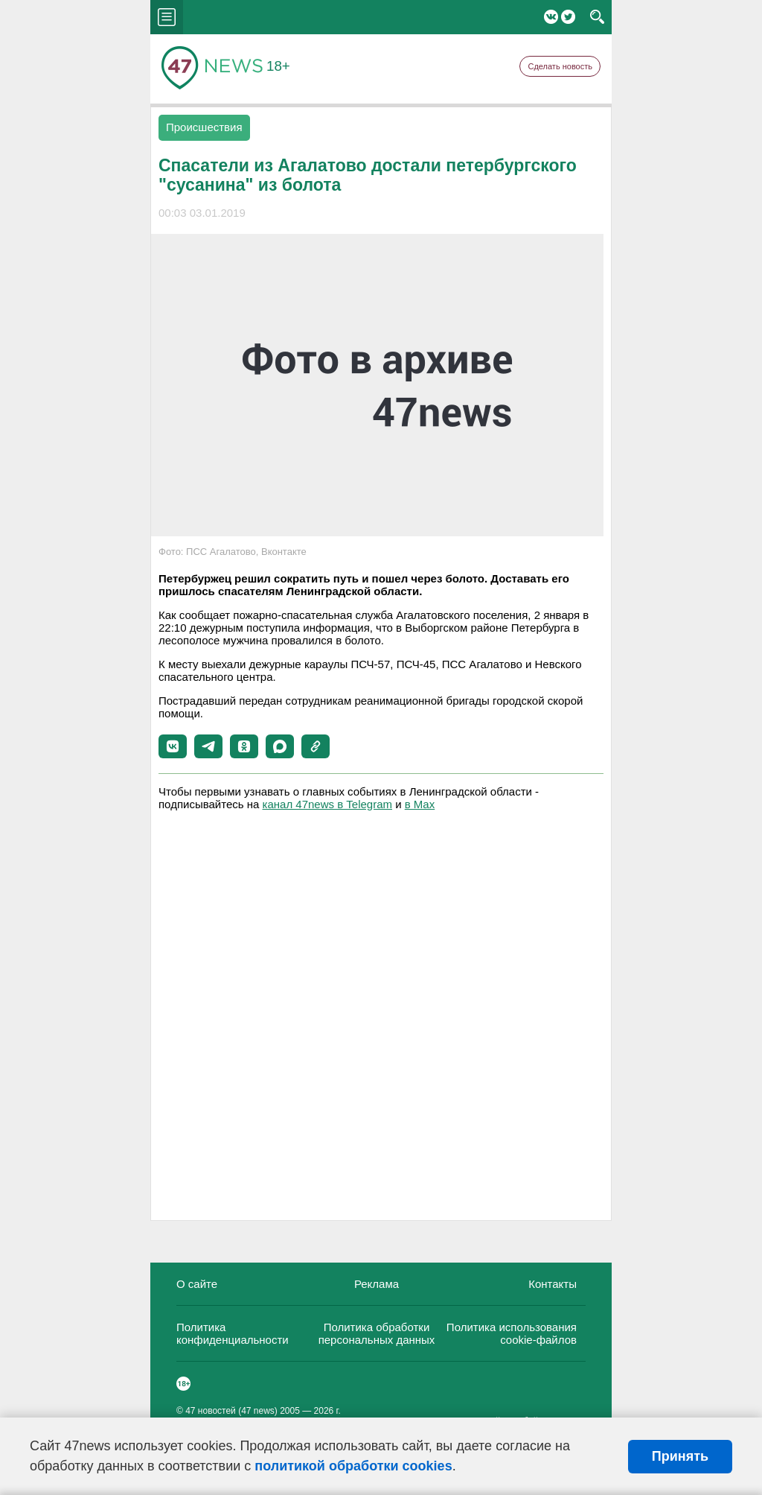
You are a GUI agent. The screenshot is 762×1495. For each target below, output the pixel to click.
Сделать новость (560, 66)
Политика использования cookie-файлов (511, 1333)
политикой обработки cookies (353, 1466)
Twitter (568, 17)
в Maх (420, 804)
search (597, 17)
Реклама (376, 1283)
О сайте (196, 1283)
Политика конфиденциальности (232, 1333)
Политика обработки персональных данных (376, 1333)
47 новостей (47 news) (231, 1411)
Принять (680, 1456)
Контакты (552, 1283)
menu (166, 17)
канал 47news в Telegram (327, 804)
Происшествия (204, 127)
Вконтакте (551, 17)
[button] (173, 746)
